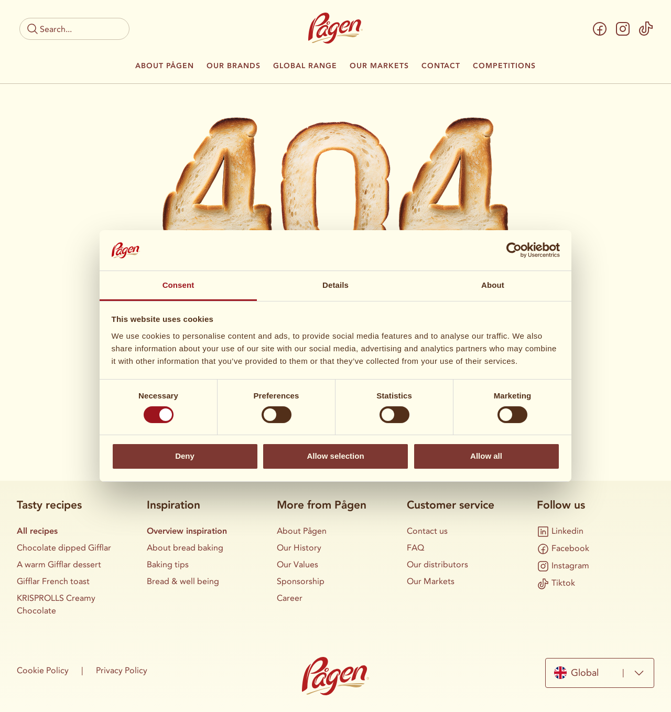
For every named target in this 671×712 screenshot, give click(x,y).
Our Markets (379, 66)
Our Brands (234, 66)
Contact (440, 66)
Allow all (486, 455)
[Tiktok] (645, 28)
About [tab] (492, 285)
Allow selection (335, 455)
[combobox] (599, 673)
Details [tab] (335, 285)
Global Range (305, 66)
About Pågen (164, 66)
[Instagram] (622, 28)
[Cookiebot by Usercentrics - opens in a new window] (514, 250)
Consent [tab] (178, 285)
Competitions (504, 66)
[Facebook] (599, 28)
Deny (184, 455)
